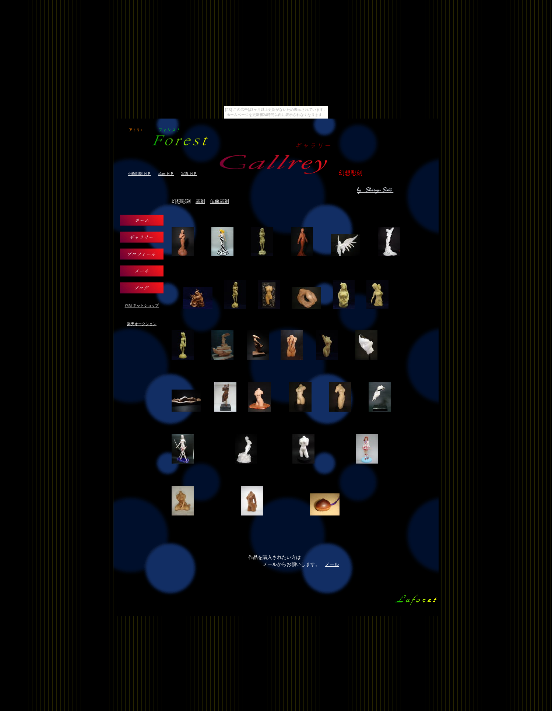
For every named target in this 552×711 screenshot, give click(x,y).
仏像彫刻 (219, 201)
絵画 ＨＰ (166, 174)
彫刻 (200, 201)
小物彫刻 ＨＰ (139, 174)
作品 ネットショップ (142, 305)
